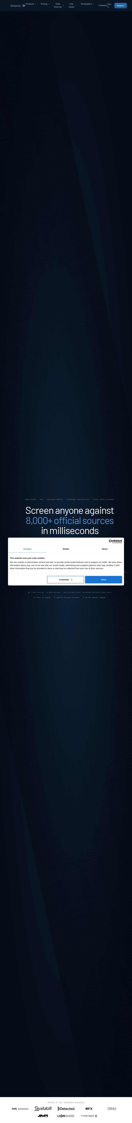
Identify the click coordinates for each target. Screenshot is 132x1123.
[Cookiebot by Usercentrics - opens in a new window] (111, 541)
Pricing (45, 4)
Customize (65, 579)
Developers (87, 4)
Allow (103, 579)
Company (102, 5)
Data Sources (59, 5)
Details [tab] (66, 549)
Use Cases (72, 5)
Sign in (109, 5)
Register (120, 5)
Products (31, 4)
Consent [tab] (27, 549)
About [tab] (105, 549)
